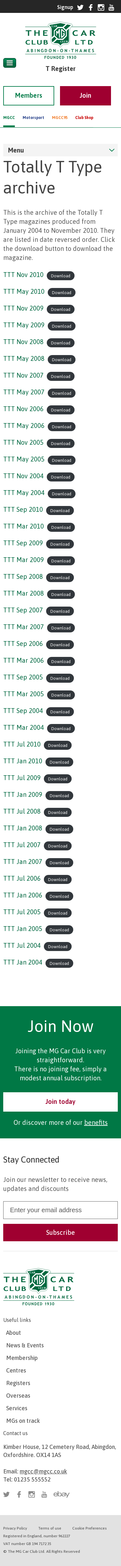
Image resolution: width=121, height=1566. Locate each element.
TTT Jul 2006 (22, 878)
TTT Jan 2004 (22, 962)
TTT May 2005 (24, 459)
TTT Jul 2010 (22, 744)
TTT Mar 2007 (23, 626)
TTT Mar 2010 (23, 526)
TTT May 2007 (24, 392)
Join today (60, 1101)
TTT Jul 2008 (22, 811)
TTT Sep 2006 (23, 643)
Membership (22, 1358)
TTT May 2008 (24, 358)
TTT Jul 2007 (22, 844)
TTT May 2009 (24, 325)
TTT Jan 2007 (22, 861)
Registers (18, 1383)
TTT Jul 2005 (22, 912)
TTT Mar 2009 (23, 559)
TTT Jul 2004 (22, 945)
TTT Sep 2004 (23, 710)
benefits (96, 1122)
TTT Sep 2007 (23, 610)
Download (60, 275)
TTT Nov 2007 (23, 375)
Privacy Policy (15, 1528)
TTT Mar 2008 (23, 593)
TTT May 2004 (24, 492)
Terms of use (49, 1528)
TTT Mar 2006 (23, 660)
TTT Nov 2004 (23, 476)
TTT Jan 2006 (22, 895)
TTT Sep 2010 (23, 509)
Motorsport (33, 108)
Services (16, 1408)
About (13, 1333)
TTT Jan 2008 (22, 828)
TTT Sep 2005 (23, 677)
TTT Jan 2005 (22, 928)
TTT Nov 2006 (23, 408)
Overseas (18, 1396)
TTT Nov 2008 (23, 341)
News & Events (25, 1345)
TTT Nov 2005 (23, 442)
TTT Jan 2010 (22, 761)
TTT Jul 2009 (22, 777)
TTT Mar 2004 (23, 727)
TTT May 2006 (24, 425)
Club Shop (84, 108)
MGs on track (23, 1421)
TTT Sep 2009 (23, 543)
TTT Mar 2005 (23, 694)
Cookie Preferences (89, 1528)
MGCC (9, 108)
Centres (16, 1370)
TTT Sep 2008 (23, 576)
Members (28, 86)
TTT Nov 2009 (23, 308)
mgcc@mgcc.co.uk (43, 1471)
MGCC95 (59, 108)
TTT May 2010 (24, 291)
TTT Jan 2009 (22, 794)
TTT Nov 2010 (23, 274)
